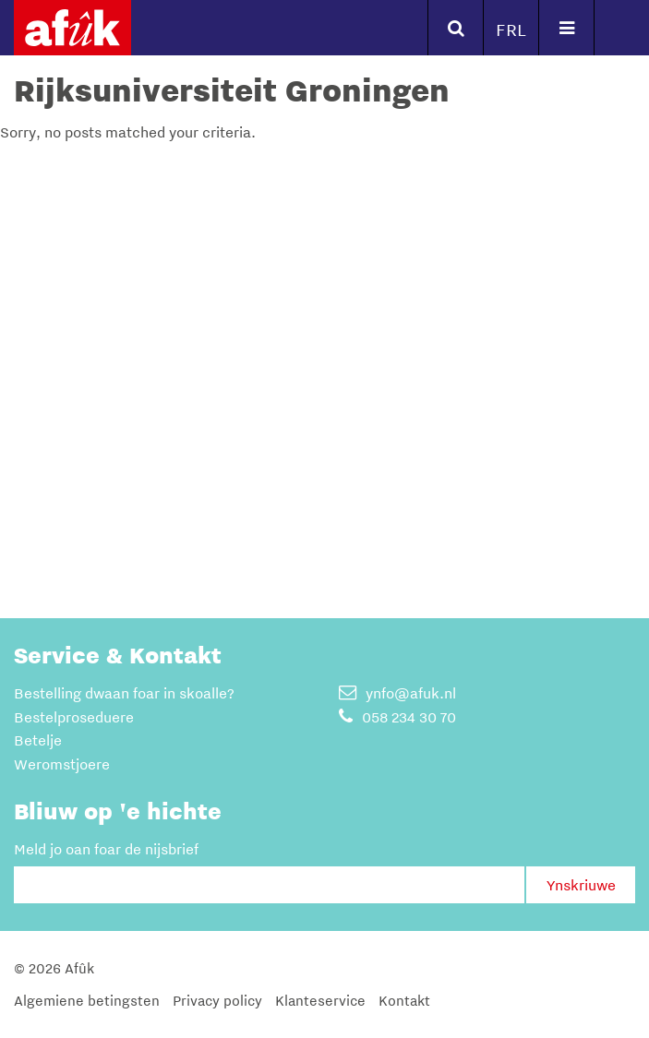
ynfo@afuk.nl (397, 693)
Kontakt (404, 1000)
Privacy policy (217, 1000)
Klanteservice (320, 1000)
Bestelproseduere (74, 717)
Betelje (38, 740)
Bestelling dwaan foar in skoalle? (124, 693)
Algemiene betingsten (87, 1000)
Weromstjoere (62, 764)
